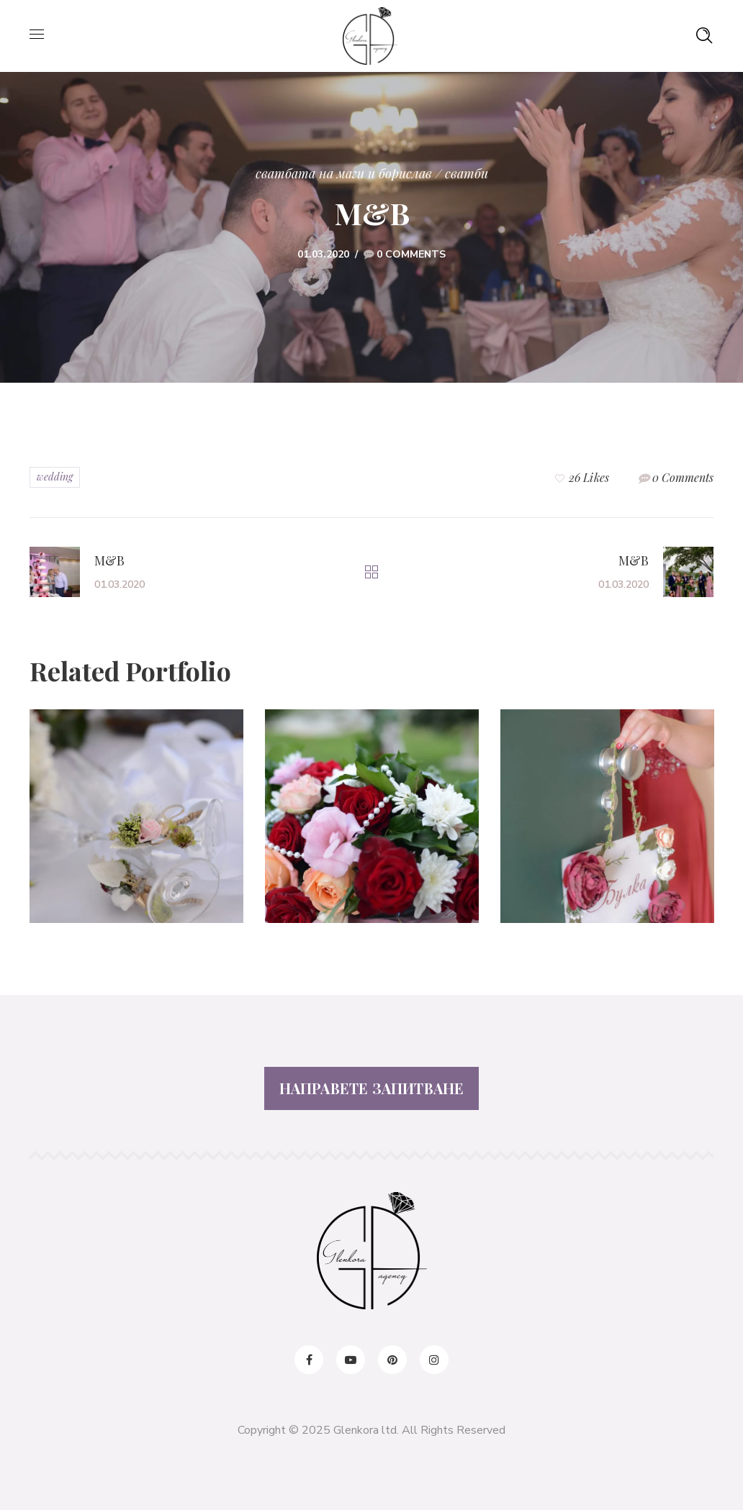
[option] (136, 827)
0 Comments (411, 254)
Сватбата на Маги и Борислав (344, 173)
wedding (55, 476)
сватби (466, 173)
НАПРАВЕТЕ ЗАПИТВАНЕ (371, 1088)
